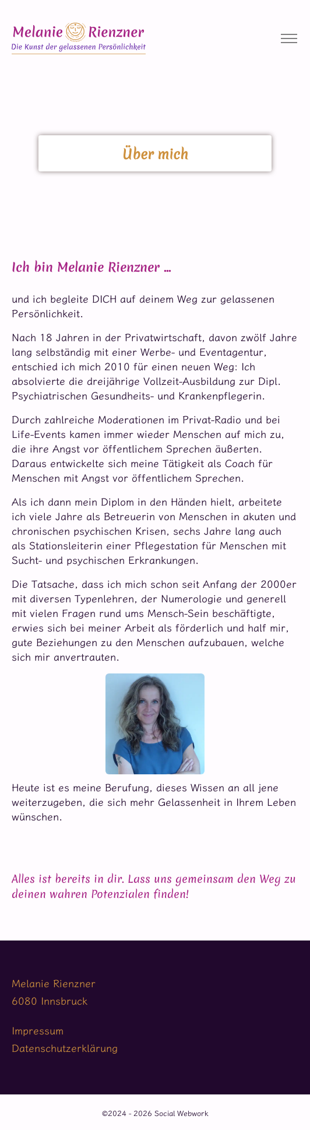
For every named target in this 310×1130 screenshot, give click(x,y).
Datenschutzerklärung (65, 1048)
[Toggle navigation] (288, 38)
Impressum (38, 1030)
